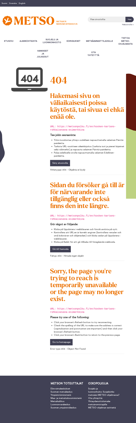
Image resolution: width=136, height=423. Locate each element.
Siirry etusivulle (60, 163)
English (22, 3)
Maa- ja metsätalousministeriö (66, 398)
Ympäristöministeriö (61, 395)
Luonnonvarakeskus (60, 404)
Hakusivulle (127, 24)
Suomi (4, 3)
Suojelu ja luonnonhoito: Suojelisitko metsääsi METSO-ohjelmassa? (103, 391)
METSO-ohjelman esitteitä (102, 407)
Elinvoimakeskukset (60, 388)
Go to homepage (61, 342)
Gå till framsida (60, 249)
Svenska (13, 3)
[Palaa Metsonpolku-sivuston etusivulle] (40, 20)
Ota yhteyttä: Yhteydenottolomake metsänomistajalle (99, 401)
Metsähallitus (57, 401)
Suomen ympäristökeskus (63, 407)
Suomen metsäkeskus (61, 391)
